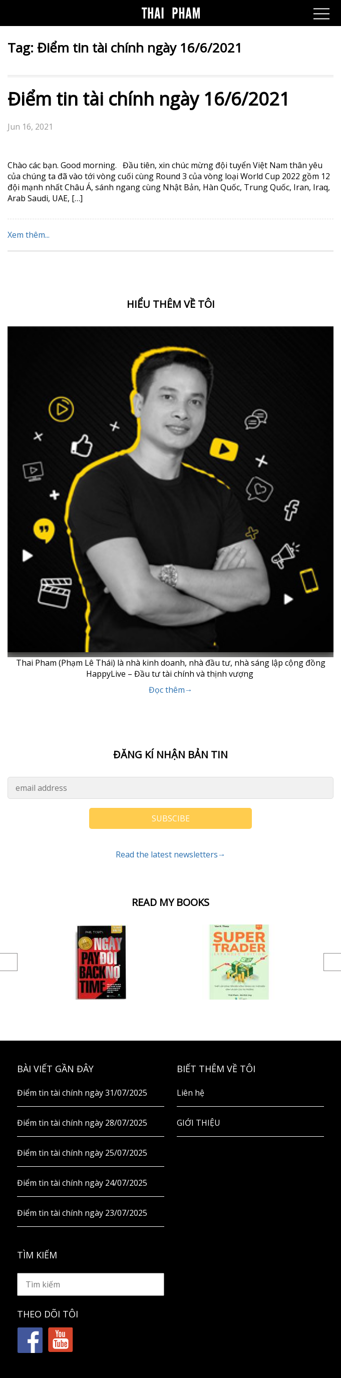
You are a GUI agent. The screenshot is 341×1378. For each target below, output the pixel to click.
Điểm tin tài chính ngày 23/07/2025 (82, 1212)
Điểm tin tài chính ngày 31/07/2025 (82, 1092)
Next (332, 962)
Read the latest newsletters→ (171, 854)
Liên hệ (190, 1092)
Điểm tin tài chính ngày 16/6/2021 (149, 99)
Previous (9, 962)
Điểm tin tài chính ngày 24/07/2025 (82, 1182)
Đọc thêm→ (171, 689)
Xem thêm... (29, 234)
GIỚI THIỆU (198, 1122)
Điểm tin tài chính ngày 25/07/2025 (82, 1152)
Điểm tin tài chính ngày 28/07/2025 (82, 1122)
